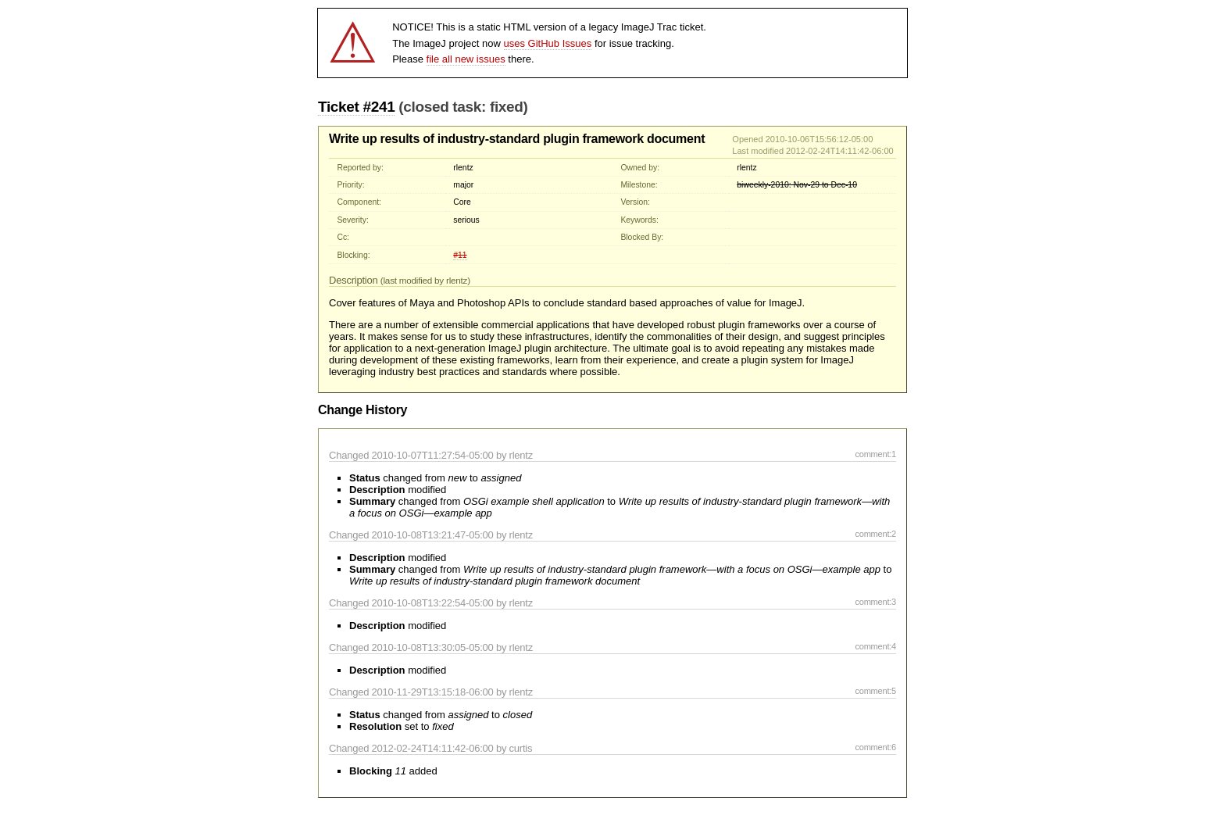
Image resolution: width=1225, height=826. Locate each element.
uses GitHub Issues (548, 43)
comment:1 (875, 454)
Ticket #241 (356, 106)
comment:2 (875, 533)
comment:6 (875, 747)
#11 (459, 255)
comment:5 (875, 690)
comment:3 (875, 601)
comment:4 (875, 646)
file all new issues (466, 59)
